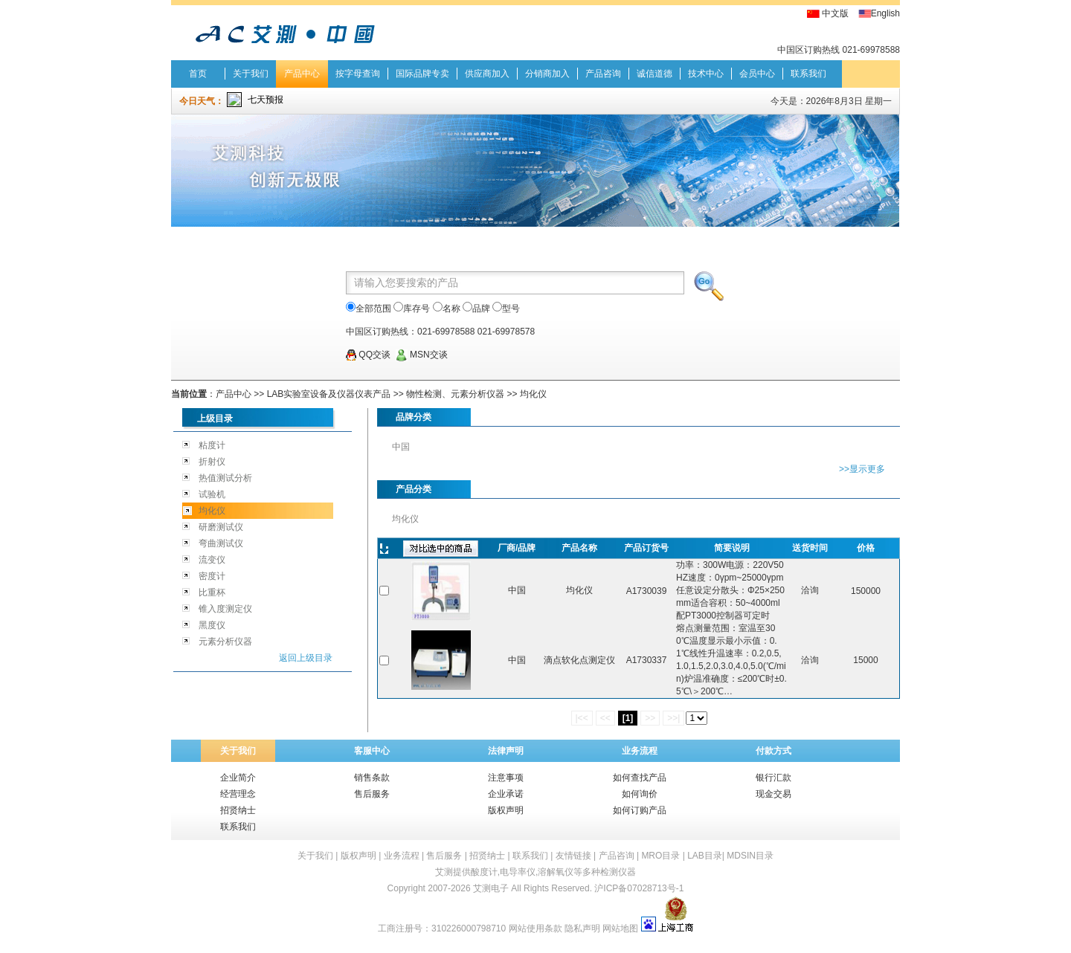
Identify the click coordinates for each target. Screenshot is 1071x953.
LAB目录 (704, 855)
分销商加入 (547, 73)
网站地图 (620, 928)
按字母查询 (357, 73)
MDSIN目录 (750, 855)
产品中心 (302, 73)
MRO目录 (660, 855)
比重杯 (212, 592)
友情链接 (573, 855)
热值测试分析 (225, 478)
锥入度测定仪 (225, 609)
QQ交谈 (368, 354)
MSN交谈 (422, 354)
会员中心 (757, 73)
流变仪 (212, 560)
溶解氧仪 (555, 872)
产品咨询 (603, 73)
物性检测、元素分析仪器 (455, 394)
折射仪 (212, 461)
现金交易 (773, 794)
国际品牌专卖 (422, 73)
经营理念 (238, 794)
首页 (198, 73)
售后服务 (372, 794)
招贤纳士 (238, 810)
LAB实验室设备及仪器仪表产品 (329, 394)
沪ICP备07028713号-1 (639, 888)
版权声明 (506, 810)
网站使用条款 (535, 928)
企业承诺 (506, 794)
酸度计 (484, 872)
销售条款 (372, 777)
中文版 (835, 13)
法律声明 (506, 751)
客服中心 (372, 751)
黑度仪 (212, 625)
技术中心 (706, 73)
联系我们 (808, 73)
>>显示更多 (862, 469)
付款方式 (773, 751)
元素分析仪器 (225, 641)
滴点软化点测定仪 (579, 660)
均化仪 (533, 394)
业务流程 (639, 751)
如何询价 (639, 794)
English (885, 13)
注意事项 (506, 777)
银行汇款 (773, 777)
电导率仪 (518, 872)
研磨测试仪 (221, 527)
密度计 (212, 576)
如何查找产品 (639, 777)
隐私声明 (582, 928)
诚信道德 (654, 73)
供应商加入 (487, 73)
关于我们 (250, 73)
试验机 (212, 494)
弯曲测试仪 (221, 543)
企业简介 (238, 777)
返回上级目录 (305, 658)
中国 (401, 447)
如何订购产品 (639, 810)
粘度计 (212, 445)
